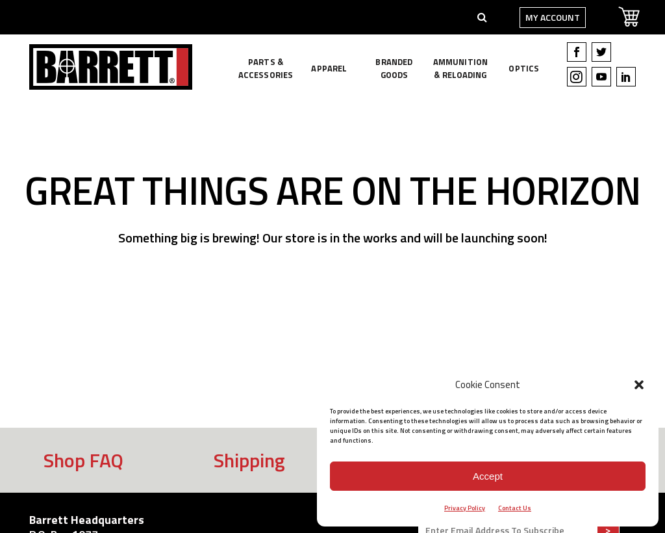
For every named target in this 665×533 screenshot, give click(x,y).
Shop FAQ (83, 460)
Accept (488, 476)
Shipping (249, 460)
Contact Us (514, 508)
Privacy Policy (464, 508)
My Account (548, 17)
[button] (639, 384)
